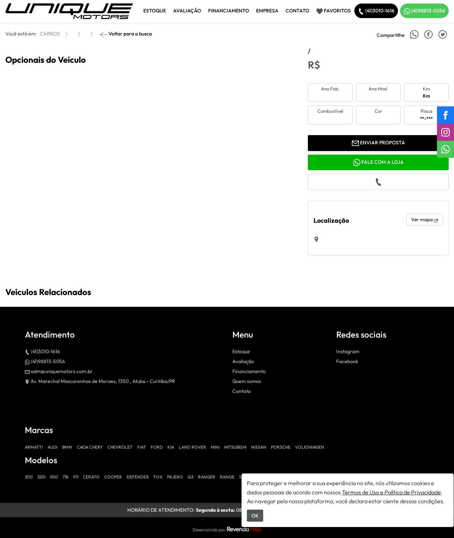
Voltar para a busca (126, 34)
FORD (157, 447)
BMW (67, 447)
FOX (158, 476)
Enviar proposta (378, 143)
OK (255, 515)
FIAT (141, 447)
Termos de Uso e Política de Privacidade (391, 492)
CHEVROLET (120, 447)
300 (29, 476)
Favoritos (333, 11)
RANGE (227, 476)
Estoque (154, 10)
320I (41, 476)
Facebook (347, 361)
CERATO (91, 476)
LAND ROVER (192, 447)
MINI (215, 447)
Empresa (267, 10)
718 (65, 476)
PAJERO (175, 476)
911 (75, 476)
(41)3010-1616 (376, 11)
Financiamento (228, 10)
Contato (297, 10)
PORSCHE (280, 447)
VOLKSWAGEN (309, 447)
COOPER (113, 476)
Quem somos (246, 381)
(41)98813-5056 (424, 11)
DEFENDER (138, 476)
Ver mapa (424, 219)
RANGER (206, 476)
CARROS (50, 33)
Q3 (190, 476)
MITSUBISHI (235, 447)
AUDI (52, 447)
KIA (170, 447)
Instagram (347, 351)
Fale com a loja (378, 162)
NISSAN (258, 447)
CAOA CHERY (90, 447)
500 (54, 476)
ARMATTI (34, 447)
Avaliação (187, 10)
